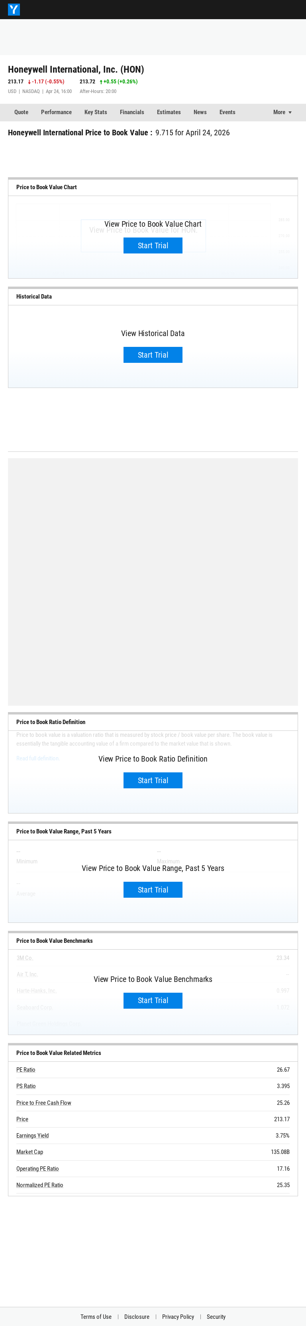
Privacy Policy (178, 1316)
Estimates (169, 112)
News (200, 112)
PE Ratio (25, 1069)
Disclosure (136, 1316)
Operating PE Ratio (37, 1168)
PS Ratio (26, 1086)
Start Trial (153, 245)
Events (227, 112)
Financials (132, 112)
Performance (56, 112)
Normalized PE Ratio (39, 1185)
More (279, 112)
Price (22, 1119)
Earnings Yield (32, 1135)
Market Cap (29, 1152)
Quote (21, 112)
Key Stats (95, 112)
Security (216, 1316)
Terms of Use (96, 1316)
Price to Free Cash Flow (43, 1102)
